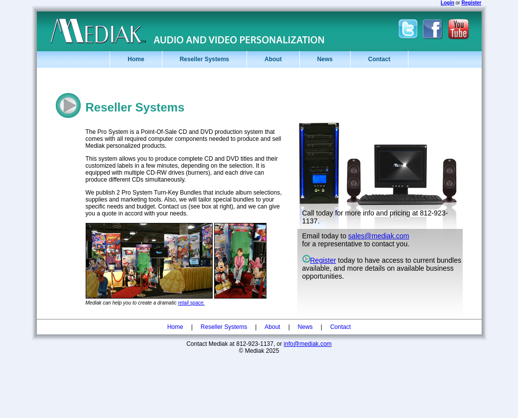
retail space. (191, 303)
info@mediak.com (308, 343)
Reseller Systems (204, 59)
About (273, 59)
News (325, 59)
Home (136, 59)
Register (319, 260)
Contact (379, 59)
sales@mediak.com (378, 236)
